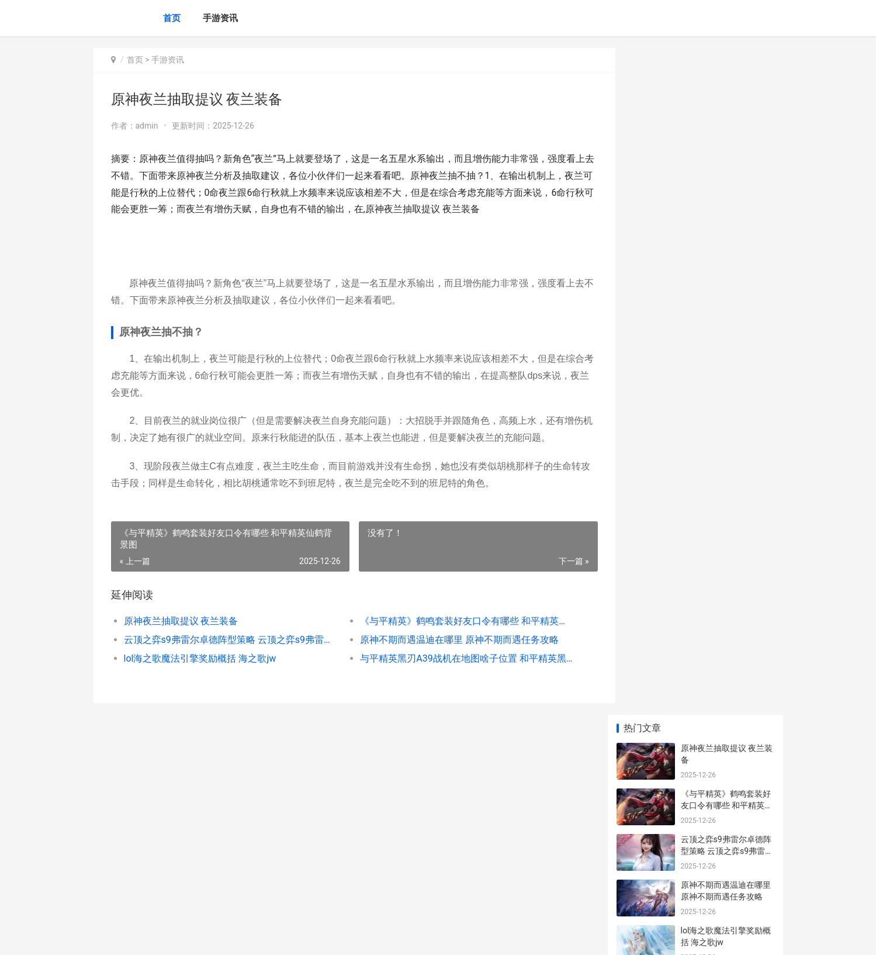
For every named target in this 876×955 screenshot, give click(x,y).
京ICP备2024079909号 (252, 936)
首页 (172, 18)
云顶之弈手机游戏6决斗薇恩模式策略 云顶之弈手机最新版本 (727, 588)
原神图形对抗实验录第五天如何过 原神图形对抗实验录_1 (727, 543)
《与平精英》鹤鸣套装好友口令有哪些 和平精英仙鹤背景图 (453, 621)
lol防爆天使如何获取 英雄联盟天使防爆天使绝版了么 (727, 674)
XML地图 (304, 936)
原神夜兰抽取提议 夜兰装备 (181, 621)
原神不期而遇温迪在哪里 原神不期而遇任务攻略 (450, 639)
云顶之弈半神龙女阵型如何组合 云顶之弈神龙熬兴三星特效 (727, 406)
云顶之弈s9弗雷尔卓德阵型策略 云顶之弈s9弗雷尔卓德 (226, 639)
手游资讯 (220, 18)
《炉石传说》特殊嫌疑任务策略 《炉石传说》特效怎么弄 (727, 810)
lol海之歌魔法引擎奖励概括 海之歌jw (200, 658)
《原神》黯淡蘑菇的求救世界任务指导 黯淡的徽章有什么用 (727, 856)
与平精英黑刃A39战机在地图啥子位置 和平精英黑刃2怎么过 (453, 658)
